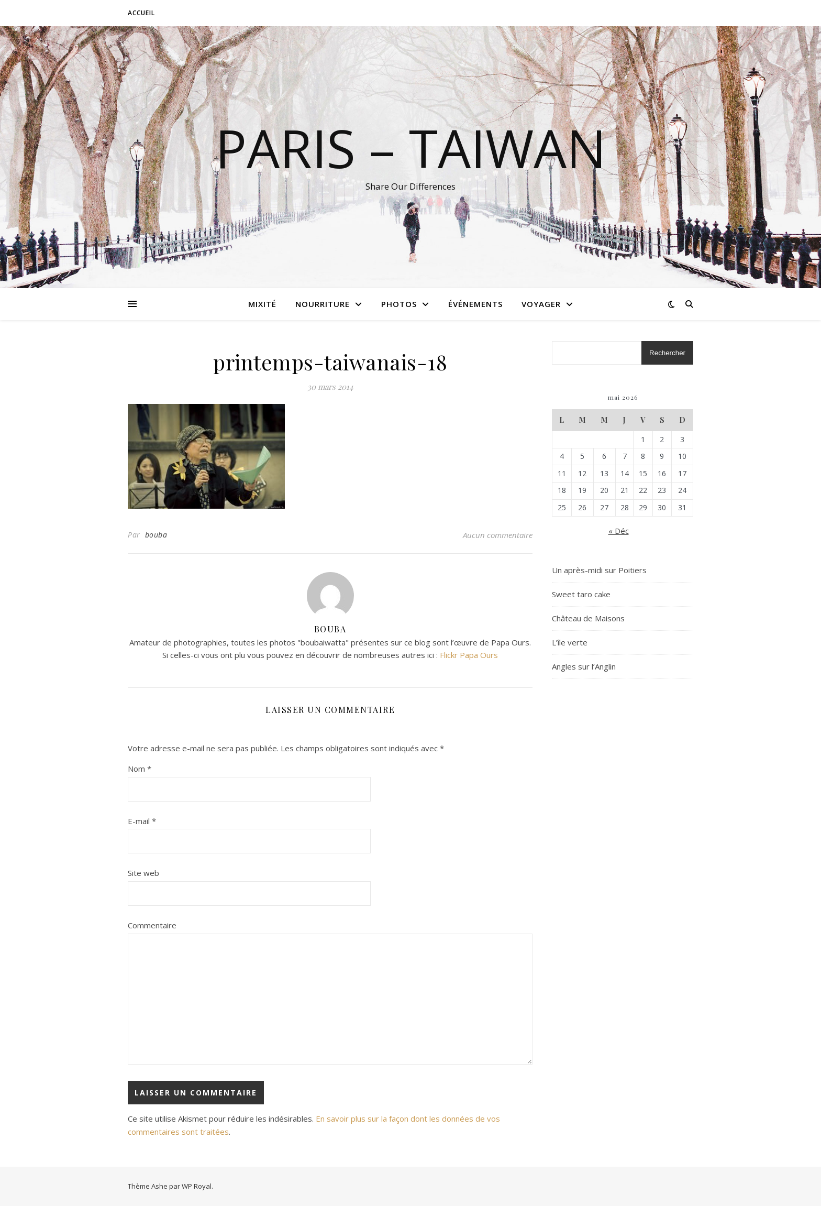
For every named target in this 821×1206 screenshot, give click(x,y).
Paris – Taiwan (410, 148)
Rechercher (667, 353)
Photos (399, 304)
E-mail (142, 821)
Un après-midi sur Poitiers (599, 570)
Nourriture (322, 304)
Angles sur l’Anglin (584, 666)
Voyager (541, 304)
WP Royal (197, 1186)
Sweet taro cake (581, 594)
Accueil (141, 12)
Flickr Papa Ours (469, 655)
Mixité (262, 304)
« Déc (618, 530)
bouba (156, 535)
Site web (143, 873)
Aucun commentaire (497, 535)
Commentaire (152, 925)
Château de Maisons (588, 618)
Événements (475, 304)
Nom (139, 768)
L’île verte (569, 642)
